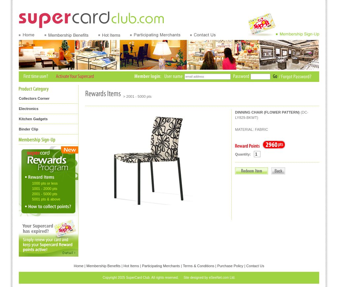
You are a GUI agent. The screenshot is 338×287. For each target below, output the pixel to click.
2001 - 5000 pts (44, 194)
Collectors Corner (34, 98)
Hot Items (131, 266)
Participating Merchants (161, 266)
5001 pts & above (46, 199)
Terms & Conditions (198, 266)
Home (78, 266)
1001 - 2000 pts (44, 189)
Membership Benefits (103, 266)
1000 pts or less (45, 183)
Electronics (28, 109)
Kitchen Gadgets (33, 119)
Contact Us (255, 266)
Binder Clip (28, 129)
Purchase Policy (230, 266)
